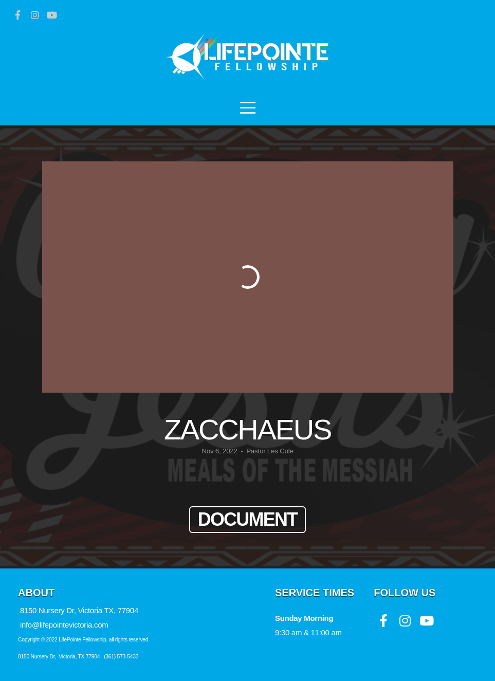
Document (248, 519)
